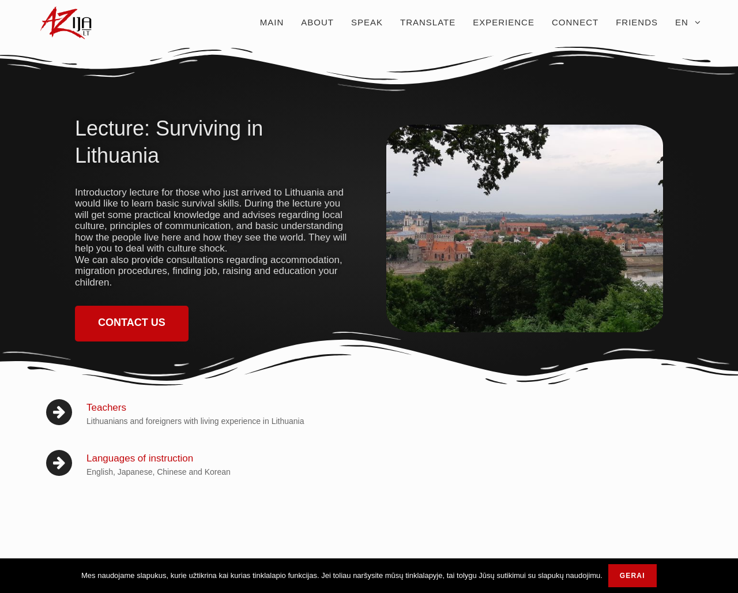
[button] (132, 323)
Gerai (632, 576)
